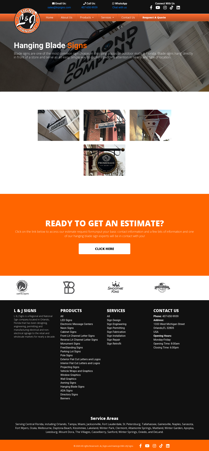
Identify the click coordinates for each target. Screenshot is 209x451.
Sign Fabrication (116, 331)
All (61, 316)
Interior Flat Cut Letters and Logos (80, 363)
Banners (65, 398)
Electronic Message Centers (76, 324)
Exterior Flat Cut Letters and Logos (80, 359)
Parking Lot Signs (70, 351)
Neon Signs (67, 328)
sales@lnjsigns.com (59, 7)
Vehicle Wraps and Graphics (76, 371)
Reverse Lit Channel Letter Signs (79, 339)
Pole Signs (66, 355)
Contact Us (128, 17)
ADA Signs (66, 390)
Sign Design (114, 320)
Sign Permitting (116, 328)
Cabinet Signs (68, 331)
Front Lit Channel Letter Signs (77, 335)
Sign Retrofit (114, 343)
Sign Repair (113, 339)
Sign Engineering (116, 324)
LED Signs (66, 320)
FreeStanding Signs (71, 347)
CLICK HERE (104, 249)
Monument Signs (70, 343)
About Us (66, 17)
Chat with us (119, 7)
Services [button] (106, 17)
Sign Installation (116, 335)
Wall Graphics (68, 378)
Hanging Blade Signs (72, 386)
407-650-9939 (89, 7)
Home (50, 17)
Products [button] (86, 17)
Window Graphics (70, 374)
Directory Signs (69, 394)
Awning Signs (68, 382)
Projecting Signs (69, 367)
